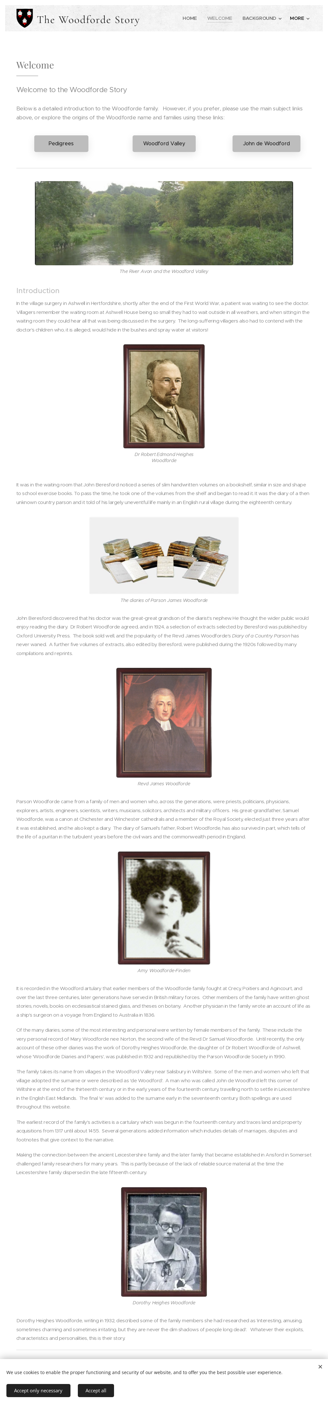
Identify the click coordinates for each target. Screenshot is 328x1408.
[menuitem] (189, 18)
